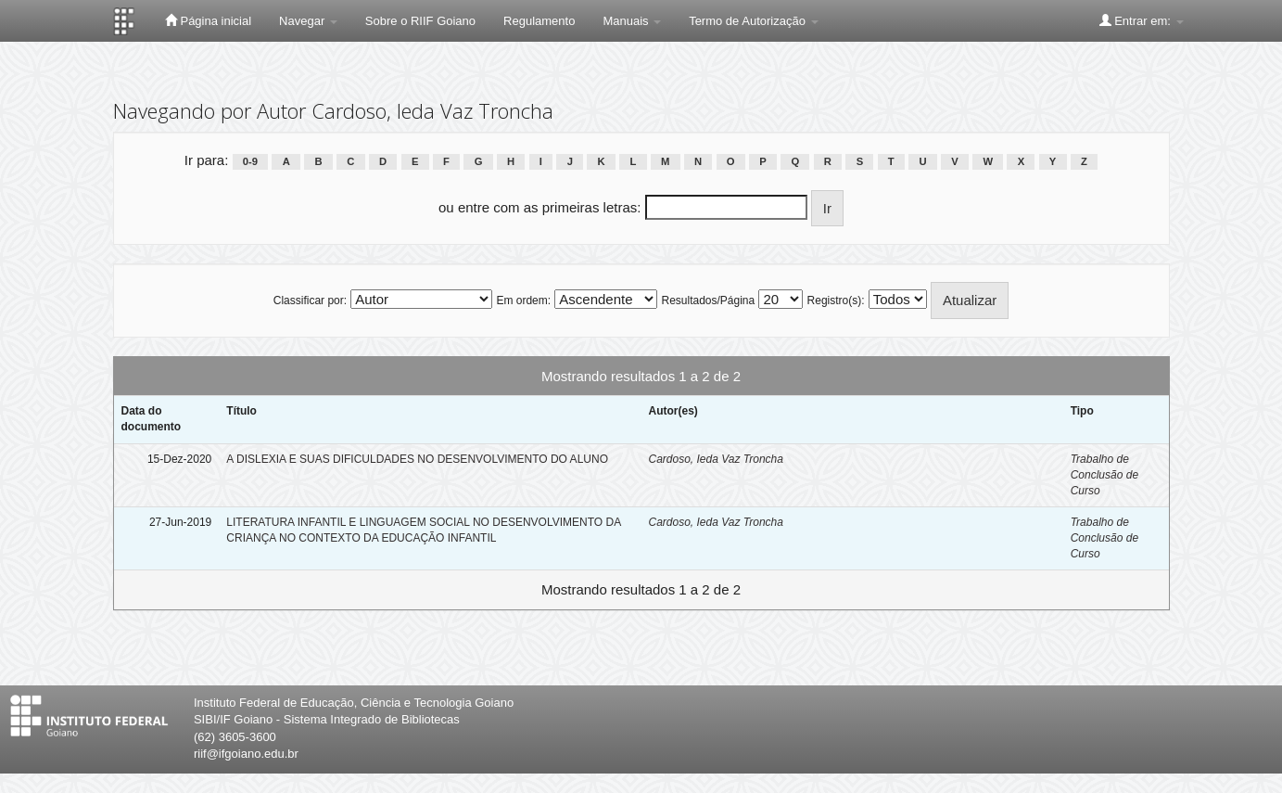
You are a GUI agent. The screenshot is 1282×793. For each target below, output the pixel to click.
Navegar (308, 21)
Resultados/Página (708, 300)
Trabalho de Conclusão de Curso (1104, 475)
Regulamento (539, 21)
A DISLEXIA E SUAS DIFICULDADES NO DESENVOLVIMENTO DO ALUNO (417, 459)
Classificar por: (310, 300)
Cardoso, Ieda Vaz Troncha (715, 459)
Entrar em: (1141, 20)
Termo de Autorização (753, 21)
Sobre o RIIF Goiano (420, 21)
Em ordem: (523, 300)
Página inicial (208, 20)
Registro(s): (836, 300)
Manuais (632, 21)
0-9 (250, 161)
